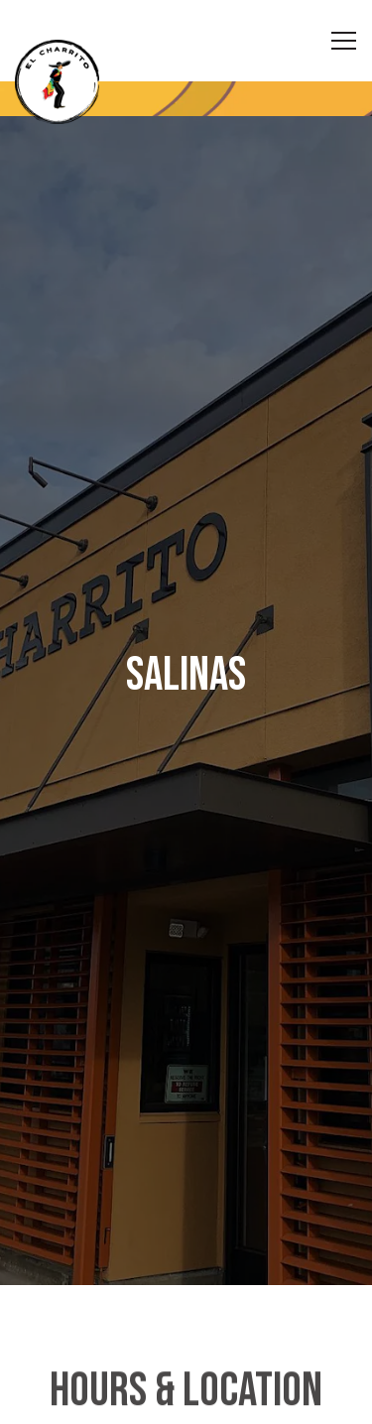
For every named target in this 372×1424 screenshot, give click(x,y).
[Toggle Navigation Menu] (343, 40)
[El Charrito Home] (84, 82)
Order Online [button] (186, 1396)
